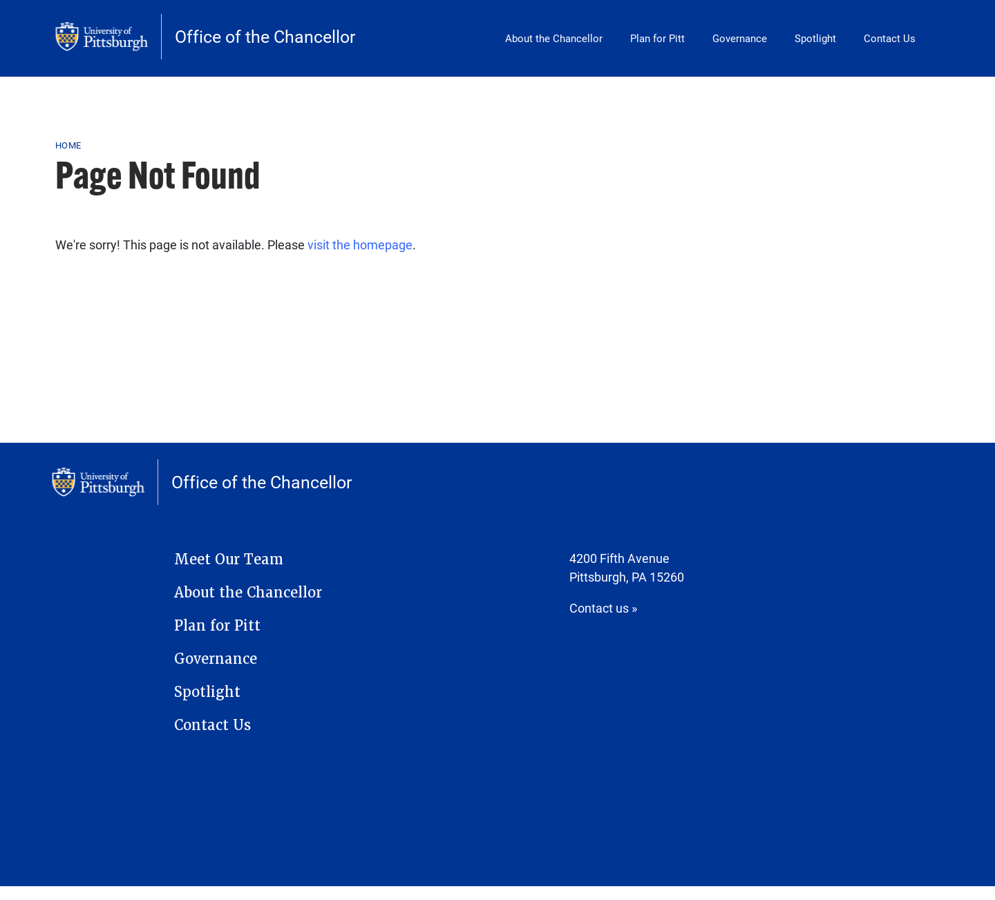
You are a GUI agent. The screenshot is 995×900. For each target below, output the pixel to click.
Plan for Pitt (657, 38)
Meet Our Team (228, 559)
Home (68, 145)
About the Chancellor (554, 38)
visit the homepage (360, 244)
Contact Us (890, 38)
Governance (739, 38)
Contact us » (603, 608)
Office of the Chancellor (265, 36)
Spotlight (815, 38)
